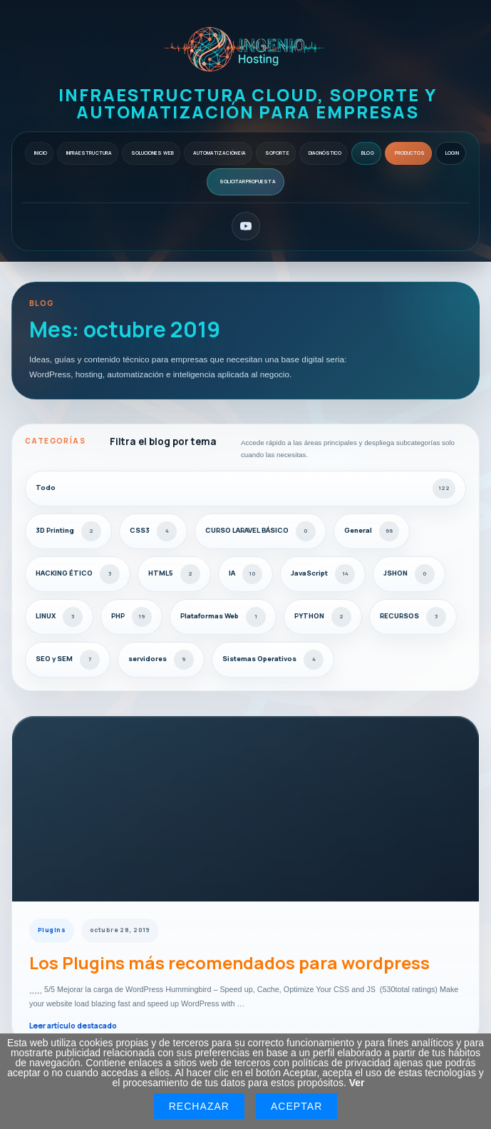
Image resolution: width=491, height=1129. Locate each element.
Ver (357, 1082)
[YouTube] (246, 226)
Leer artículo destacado (73, 1025)
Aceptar (296, 1106)
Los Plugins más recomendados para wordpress (229, 962)
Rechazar (199, 1106)
